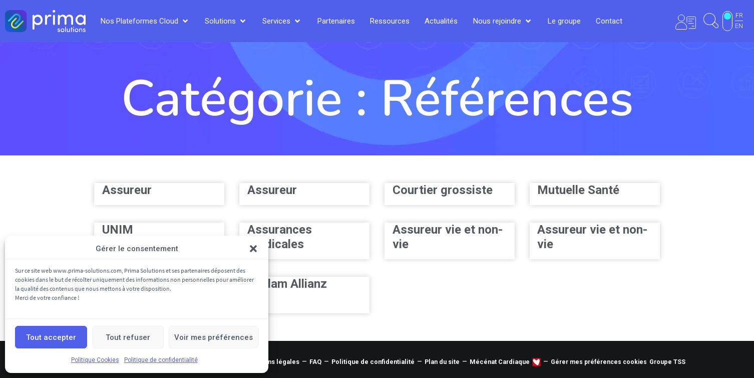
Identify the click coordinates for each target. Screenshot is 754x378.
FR (739, 15)
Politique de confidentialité (161, 359)
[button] (253, 249)
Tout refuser (128, 337)
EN (739, 26)
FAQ (315, 361)
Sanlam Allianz (287, 284)
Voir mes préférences (213, 337)
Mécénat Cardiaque (500, 361)
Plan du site (442, 361)
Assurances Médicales (279, 237)
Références (507, 99)
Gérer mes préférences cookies (599, 361)
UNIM (117, 230)
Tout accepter (51, 337)
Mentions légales (272, 361)
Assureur (127, 190)
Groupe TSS (667, 361)
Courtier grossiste (443, 190)
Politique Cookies (95, 359)
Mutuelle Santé (578, 190)
